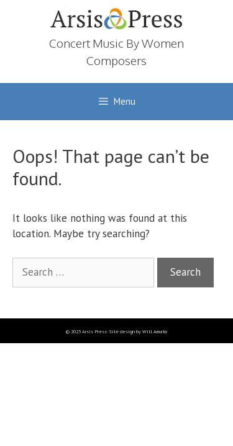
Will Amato (154, 331)
